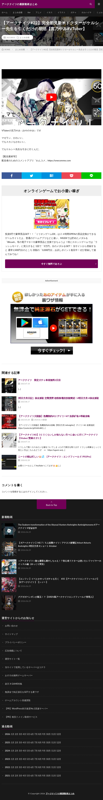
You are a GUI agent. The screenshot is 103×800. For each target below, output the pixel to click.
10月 (48, 742)
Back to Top (51, 505)
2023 (7, 759)
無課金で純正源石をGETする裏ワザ (22, 692)
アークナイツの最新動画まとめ (60, 793)
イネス (49, 12)
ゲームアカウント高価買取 (18, 700)
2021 (7, 775)
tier (29, 12)
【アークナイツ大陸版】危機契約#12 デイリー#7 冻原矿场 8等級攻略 (54, 416)
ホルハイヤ (86, 12)
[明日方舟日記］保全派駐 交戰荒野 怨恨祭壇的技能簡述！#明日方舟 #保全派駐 (58, 398)
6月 (32, 734)
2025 (7, 742)
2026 (7, 734)
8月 (40, 742)
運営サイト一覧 (12, 659)
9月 (44, 742)
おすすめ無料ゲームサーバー (19, 675)
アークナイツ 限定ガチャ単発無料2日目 (39, 380)
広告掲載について (13, 650)
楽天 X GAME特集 (13, 683)
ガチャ (73, 12)
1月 (12, 734)
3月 (20, 734)
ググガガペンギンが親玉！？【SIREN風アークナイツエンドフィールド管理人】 (56, 597)
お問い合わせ (11, 625)
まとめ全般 (17, 12)
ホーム (5, 12)
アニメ (38, 12)
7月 (36, 742)
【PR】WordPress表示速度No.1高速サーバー (26, 708)
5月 (28, 734)
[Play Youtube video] (51, 97)
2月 (16, 734)
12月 (58, 742)
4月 (24, 734)
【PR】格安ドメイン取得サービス (21, 717)
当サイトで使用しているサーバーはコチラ (25, 667)
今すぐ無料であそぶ (51, 263)
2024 (7, 750)
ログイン (29, 491)
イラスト (61, 12)
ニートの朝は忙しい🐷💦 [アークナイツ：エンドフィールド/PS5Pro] (54, 456)
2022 (7, 767)
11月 (53, 742)
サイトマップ (11, 634)
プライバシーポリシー (15, 642)
